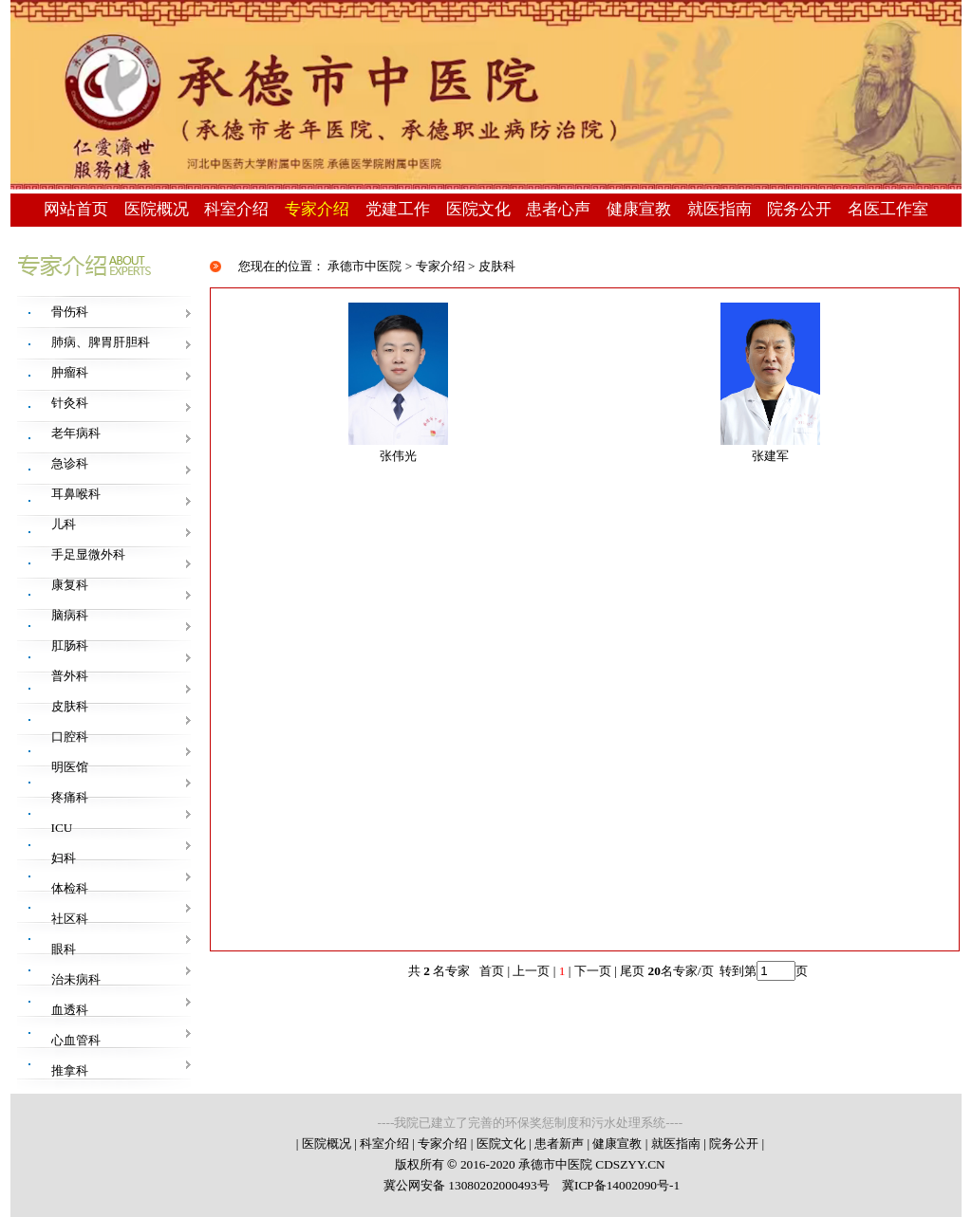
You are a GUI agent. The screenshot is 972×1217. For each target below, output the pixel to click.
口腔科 (69, 736)
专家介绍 (317, 209)
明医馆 (69, 767)
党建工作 (397, 209)
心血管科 (76, 1040)
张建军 (770, 456)
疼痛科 (69, 797)
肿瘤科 (69, 372)
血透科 (69, 1010)
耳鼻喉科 (76, 494)
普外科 (69, 676)
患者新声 (559, 1143)
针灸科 (69, 403)
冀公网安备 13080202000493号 (466, 1185)
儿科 (63, 524)
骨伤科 (69, 311)
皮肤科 (69, 706)
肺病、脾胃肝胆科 (100, 342)
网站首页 (76, 209)
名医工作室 (888, 209)
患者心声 (558, 209)
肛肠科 (69, 645)
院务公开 (799, 209)
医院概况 (156, 209)
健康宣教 (639, 209)
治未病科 (76, 979)
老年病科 (76, 433)
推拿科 (69, 1070)
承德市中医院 (364, 266)
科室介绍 (236, 209)
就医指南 (719, 209)
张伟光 (398, 456)
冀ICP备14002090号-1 (620, 1185)
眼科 (63, 949)
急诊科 (69, 463)
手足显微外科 (88, 554)
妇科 (63, 858)
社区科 (69, 919)
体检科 (69, 888)
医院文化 (478, 209)
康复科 (69, 585)
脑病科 (69, 615)
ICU (62, 828)
